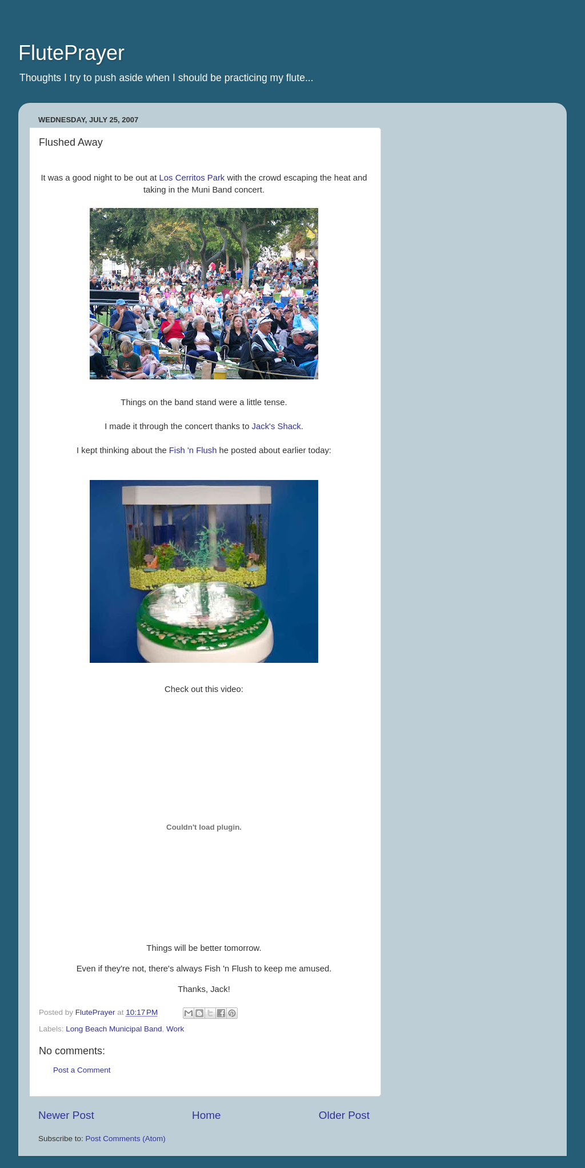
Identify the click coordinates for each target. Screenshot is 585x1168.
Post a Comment (82, 1070)
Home (206, 1115)
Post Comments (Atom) (126, 1138)
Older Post (344, 1115)
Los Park (192, 177)
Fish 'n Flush (193, 450)
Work (175, 1029)
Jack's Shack (276, 426)
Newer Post (66, 1115)
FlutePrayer (71, 53)
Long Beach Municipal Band (114, 1029)
